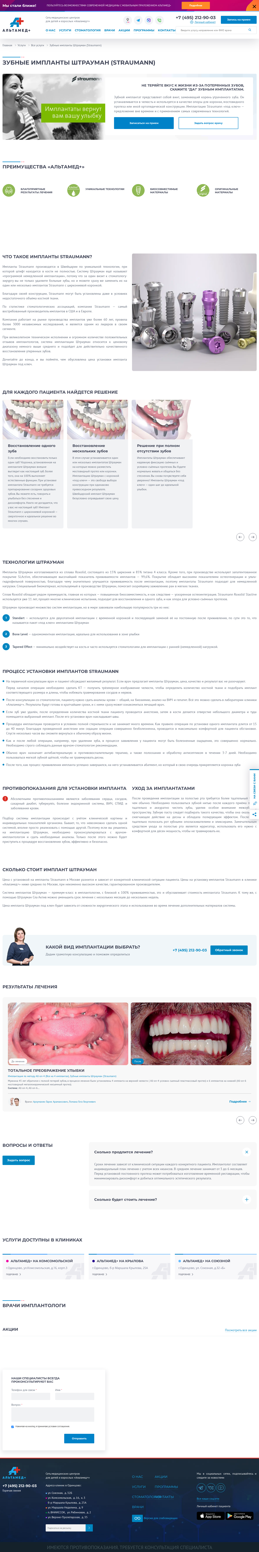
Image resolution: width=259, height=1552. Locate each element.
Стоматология (88, 30)
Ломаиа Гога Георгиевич (82, 1101)
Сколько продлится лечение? (123, 1152)
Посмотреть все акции (241, 1330)
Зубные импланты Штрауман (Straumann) (93, 1076)
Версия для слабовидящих (155, 1518)
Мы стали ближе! (19, 5)
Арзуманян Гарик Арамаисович (50, 1101)
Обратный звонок (229, 950)
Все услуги (37, 45)
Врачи (109, 30)
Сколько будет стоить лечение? (125, 1199)
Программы (144, 30)
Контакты (167, 30)
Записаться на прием (144, 123)
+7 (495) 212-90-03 (196, 17)
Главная (7, 45)
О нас (50, 30)
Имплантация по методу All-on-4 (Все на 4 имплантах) (38, 1076)
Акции (124, 30)
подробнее (12, 1274)
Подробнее (195, 5)
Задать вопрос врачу (208, 123)
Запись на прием (238, 19)
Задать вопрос (18, 1160)
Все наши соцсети (208, 1498)
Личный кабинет (205, 22)
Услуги (65, 30)
